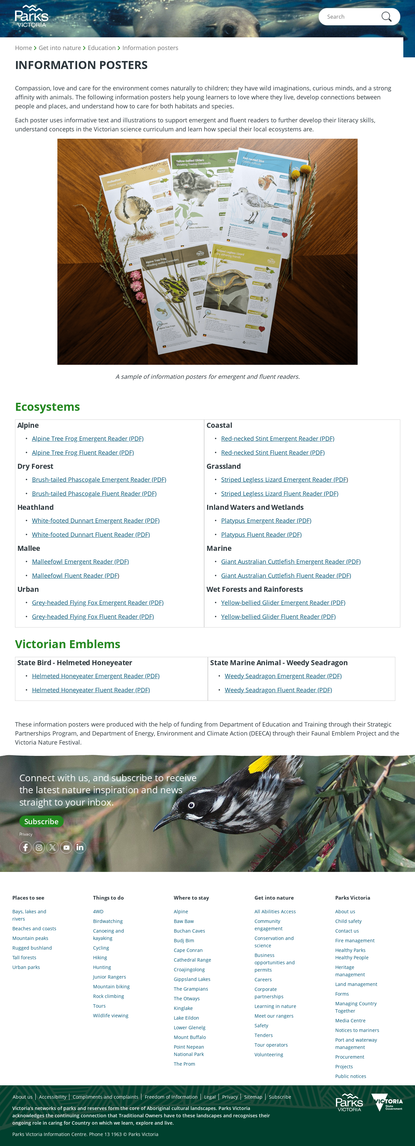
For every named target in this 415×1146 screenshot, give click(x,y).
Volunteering (269, 1054)
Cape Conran (188, 950)
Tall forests (24, 957)
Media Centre (350, 1020)
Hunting (102, 967)
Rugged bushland (32, 948)
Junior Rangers (109, 977)
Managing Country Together (356, 1007)
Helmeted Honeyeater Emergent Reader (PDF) (95, 676)
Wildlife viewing (110, 1015)
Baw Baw (184, 921)
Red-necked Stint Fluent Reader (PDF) (273, 452)
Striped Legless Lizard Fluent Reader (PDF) (279, 493)
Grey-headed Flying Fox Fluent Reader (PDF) (93, 617)
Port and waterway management (356, 1043)
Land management (356, 984)
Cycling (101, 948)
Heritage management (350, 971)
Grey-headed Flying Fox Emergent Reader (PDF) (97, 603)
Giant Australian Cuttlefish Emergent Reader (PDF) (291, 561)
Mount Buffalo (190, 1037)
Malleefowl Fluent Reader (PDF (74, 575)
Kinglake (183, 1008)
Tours (99, 1006)
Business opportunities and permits (275, 962)
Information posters (150, 48)
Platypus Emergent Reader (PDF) (266, 520)
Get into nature (60, 48)
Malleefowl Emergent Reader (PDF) (80, 561)
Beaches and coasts (34, 928)
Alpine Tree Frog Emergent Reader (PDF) (87, 438)
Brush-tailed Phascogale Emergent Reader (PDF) (99, 479)
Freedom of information (171, 1097)
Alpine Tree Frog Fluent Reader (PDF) (83, 452)
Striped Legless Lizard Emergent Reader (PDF (283, 479)
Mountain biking (111, 986)
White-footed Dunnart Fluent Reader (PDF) (91, 534)
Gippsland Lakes (192, 979)
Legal (210, 1097)
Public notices (350, 1076)
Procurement (349, 1057)
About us (345, 911)
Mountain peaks (30, 938)
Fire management (355, 940)
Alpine (181, 911)
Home (23, 48)
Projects (344, 1066)
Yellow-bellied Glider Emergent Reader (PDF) (283, 603)
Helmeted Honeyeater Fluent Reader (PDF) (91, 690)
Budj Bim (184, 940)
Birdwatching (108, 921)
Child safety (348, 921)
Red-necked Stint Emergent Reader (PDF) (277, 438)
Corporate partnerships (269, 993)
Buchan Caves (189, 931)
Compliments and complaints (105, 1097)
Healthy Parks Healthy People (352, 954)
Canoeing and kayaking (108, 934)
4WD (98, 911)
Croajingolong (189, 969)
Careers (263, 979)
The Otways (187, 998)
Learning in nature (275, 1006)
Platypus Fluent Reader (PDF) (261, 534)
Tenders (264, 1035)
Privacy (25, 834)
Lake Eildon (186, 1018)
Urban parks (26, 967)
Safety (261, 1025)
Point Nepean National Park (189, 1050)
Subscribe (41, 821)
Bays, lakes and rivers (29, 915)
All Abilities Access (275, 911)
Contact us (347, 931)
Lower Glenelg (189, 1027)
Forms (342, 994)
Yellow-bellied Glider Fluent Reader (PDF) (278, 617)
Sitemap (253, 1097)
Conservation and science (274, 942)
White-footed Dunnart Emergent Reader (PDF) (95, 520)
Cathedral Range (192, 960)
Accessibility (52, 1097)
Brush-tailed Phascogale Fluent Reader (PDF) (94, 493)
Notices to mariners (357, 1030)
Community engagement (269, 925)
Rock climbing (108, 996)
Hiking (100, 957)
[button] (387, 17)
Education (102, 48)
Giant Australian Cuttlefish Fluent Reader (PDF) (286, 575)
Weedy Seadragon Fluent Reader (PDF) (278, 690)
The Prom (184, 1064)
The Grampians (191, 989)
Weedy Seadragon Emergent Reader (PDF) (283, 676)
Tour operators (271, 1045)
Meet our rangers (274, 1016)
